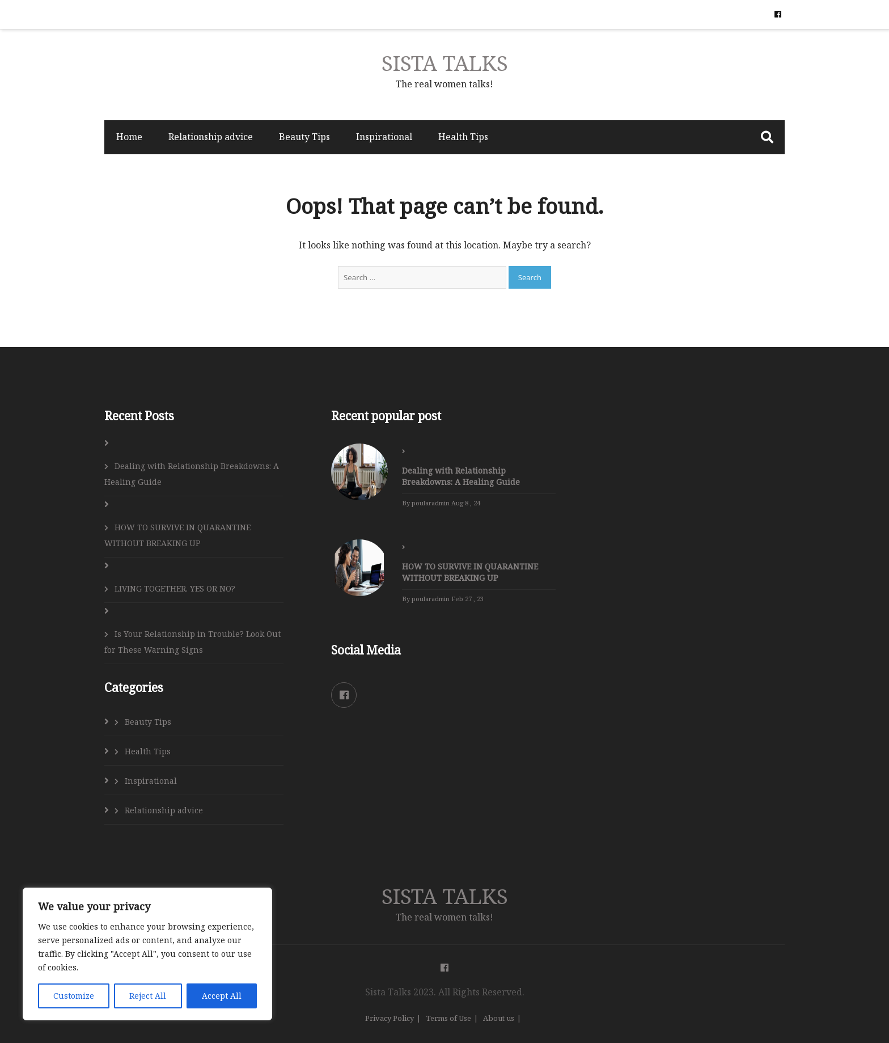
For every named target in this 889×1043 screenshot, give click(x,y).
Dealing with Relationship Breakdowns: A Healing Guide (191, 474)
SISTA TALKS (445, 62)
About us (498, 1018)
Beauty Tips (304, 136)
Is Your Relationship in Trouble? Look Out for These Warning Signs (192, 641)
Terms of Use (448, 1018)
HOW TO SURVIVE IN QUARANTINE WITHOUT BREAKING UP (177, 535)
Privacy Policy (389, 1018)
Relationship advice (210, 136)
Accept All (222, 995)
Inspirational (384, 136)
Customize (73, 995)
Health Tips (463, 136)
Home (129, 136)
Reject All (147, 995)
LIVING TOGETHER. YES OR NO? (175, 588)
